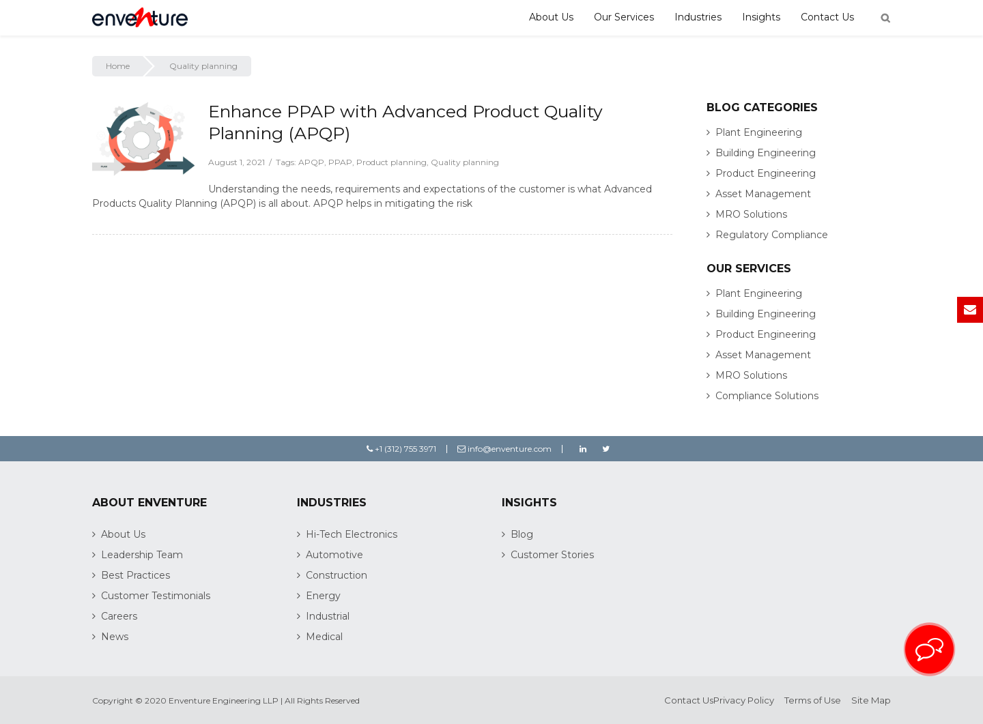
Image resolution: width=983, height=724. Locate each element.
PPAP (340, 162)
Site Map (871, 700)
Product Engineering (765, 173)
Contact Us (827, 17)
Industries (698, 17)
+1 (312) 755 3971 (401, 449)
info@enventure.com (504, 449)
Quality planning (465, 162)
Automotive (334, 555)
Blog (522, 534)
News (114, 637)
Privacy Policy (743, 700)
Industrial (328, 616)
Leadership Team (142, 555)
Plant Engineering (758, 132)
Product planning (391, 162)
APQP (311, 162)
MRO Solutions (751, 214)
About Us (551, 17)
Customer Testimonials (155, 596)
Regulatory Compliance (771, 235)
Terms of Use (812, 700)
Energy (323, 596)
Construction (336, 575)
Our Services (624, 17)
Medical (324, 637)
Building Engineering (765, 153)
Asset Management (763, 194)
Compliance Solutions (766, 396)
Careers (119, 616)
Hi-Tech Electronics (351, 534)
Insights (761, 17)
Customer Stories (552, 555)
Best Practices (135, 575)
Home (118, 66)
